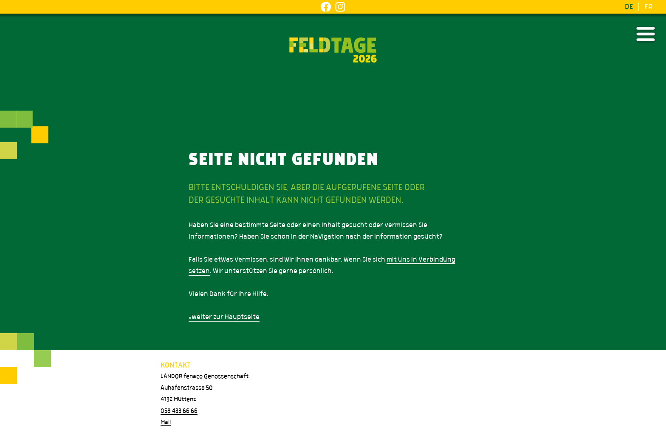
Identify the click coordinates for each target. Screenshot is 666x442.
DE (629, 7)
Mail (166, 422)
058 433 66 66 (179, 411)
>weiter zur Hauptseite (224, 317)
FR (648, 7)
